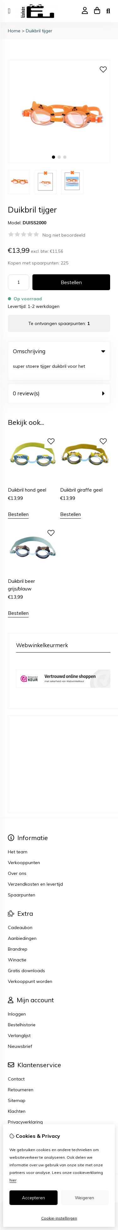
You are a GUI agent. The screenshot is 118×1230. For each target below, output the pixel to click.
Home (14, 31)
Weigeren (84, 1197)
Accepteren (33, 1197)
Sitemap (16, 1081)
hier (12, 1180)
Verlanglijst (19, 1016)
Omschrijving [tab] (59, 351)
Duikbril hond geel (27, 470)
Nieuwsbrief (20, 1026)
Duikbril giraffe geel (81, 470)
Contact (16, 1059)
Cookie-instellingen (59, 1218)
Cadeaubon (20, 908)
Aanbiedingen (22, 918)
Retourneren (20, 1070)
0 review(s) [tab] (59, 374)
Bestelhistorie (22, 1005)
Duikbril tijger (39, 31)
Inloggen (17, 994)
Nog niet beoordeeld (63, 235)
